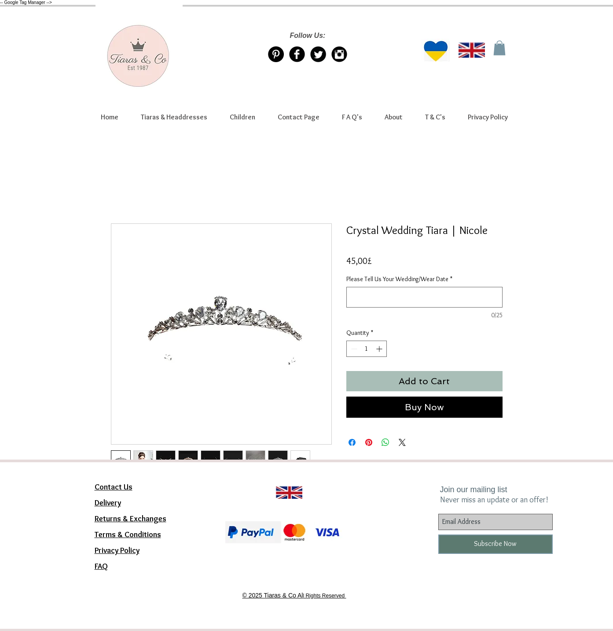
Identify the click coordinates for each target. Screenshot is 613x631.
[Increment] (379, 348)
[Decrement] (353, 348)
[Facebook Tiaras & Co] (297, 54)
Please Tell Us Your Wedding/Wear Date (399, 279)
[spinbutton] (366, 348)
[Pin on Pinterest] (368, 442)
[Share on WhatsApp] (385, 442)
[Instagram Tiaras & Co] (339, 54)
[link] (499, 48)
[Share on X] (402, 442)
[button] (174, 117)
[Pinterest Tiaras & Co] (276, 54)
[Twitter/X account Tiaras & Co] (318, 54)
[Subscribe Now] (495, 544)
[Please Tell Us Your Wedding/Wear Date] (424, 297)
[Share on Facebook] (352, 442)
